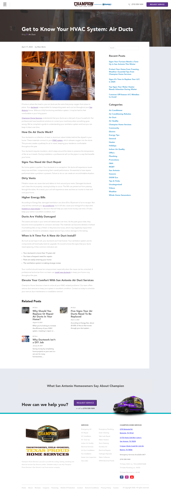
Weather (113, 191)
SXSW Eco (113, 177)
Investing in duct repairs (31, 209)
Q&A (111, 163)
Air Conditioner (115, 110)
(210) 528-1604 (137, 4)
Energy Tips (114, 135)
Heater (112, 142)
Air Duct (32, 35)
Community (114, 128)
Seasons (112, 174)
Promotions (114, 160)
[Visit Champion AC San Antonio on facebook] (121, 477)
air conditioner (48, 206)
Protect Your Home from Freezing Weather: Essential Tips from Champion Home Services (124, 71)
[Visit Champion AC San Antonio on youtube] (132, 477)
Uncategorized (115, 184)
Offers (112, 153)
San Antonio (114, 170)
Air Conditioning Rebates (120, 114)
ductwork (34, 107)
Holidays (112, 146)
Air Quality (113, 121)
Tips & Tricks (114, 181)
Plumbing (113, 156)
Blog (24, 35)
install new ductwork (63, 272)
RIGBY (112, 167)
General (112, 138)
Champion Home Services (32, 118)
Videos (112, 188)
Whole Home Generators (120, 195)
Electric (112, 131)
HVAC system (57, 140)
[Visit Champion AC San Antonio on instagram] (127, 477)
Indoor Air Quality (117, 149)
